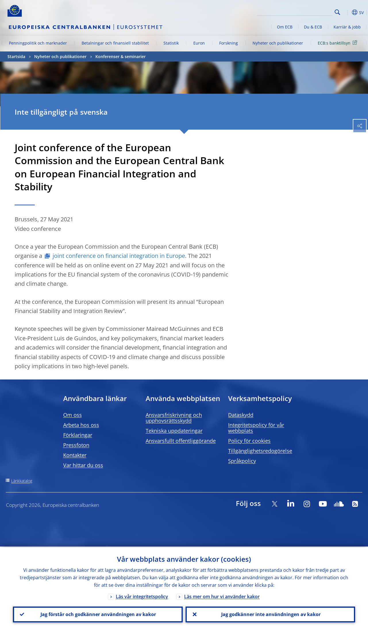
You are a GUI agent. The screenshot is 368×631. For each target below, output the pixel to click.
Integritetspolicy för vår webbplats (256, 427)
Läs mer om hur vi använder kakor (222, 595)
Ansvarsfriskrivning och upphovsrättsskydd (174, 417)
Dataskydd (240, 414)
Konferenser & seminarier (120, 56)
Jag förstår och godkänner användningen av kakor (97, 614)
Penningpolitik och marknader (38, 43)
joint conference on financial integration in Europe (119, 256)
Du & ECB (313, 27)
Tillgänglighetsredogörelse (260, 450)
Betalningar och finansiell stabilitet (115, 43)
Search (337, 12)
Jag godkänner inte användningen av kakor (270, 614)
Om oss (72, 414)
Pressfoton (76, 445)
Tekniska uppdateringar (174, 430)
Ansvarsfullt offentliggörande (181, 440)
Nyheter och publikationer (278, 43)
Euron (199, 43)
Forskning (228, 43)
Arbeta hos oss (81, 424)
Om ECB (284, 27)
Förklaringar (77, 434)
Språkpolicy (242, 460)
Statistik (171, 43)
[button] (346, 12)
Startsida (16, 56)
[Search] (304, 11)
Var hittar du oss (83, 465)
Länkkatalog (21, 481)
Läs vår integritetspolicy (142, 595)
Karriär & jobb (347, 27)
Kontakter (74, 455)
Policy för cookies (249, 440)
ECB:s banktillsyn (338, 43)
